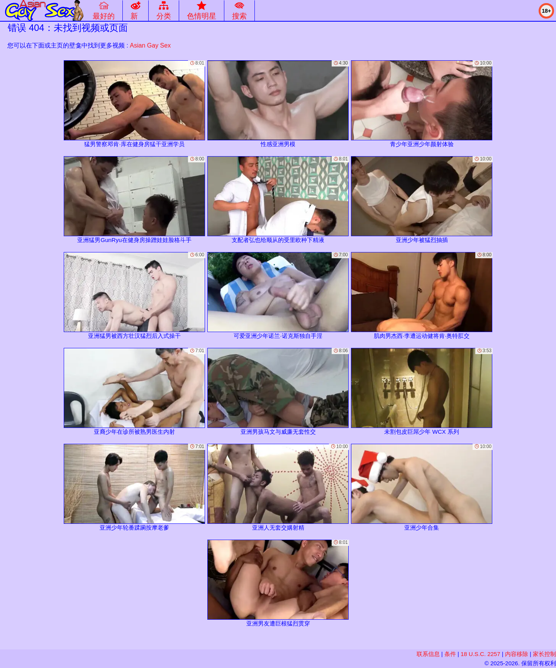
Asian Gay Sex (150, 45)
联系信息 (428, 654)
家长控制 (544, 654)
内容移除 (516, 654)
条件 (450, 654)
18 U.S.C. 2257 (480, 654)
